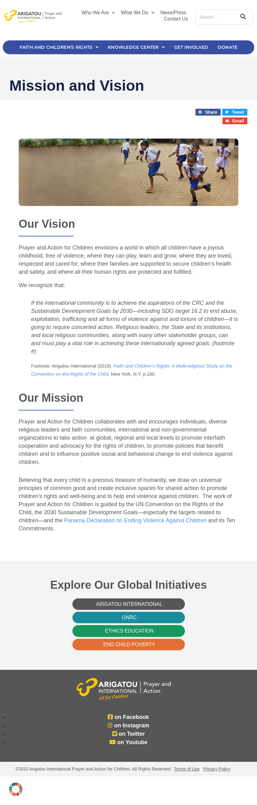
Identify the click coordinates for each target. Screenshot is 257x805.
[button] (208, 112)
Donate (228, 47)
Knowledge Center (136, 47)
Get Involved (191, 47)
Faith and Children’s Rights (59, 47)
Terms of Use (187, 768)
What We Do (137, 13)
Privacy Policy (216, 768)
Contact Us (176, 18)
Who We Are (98, 13)
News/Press (173, 12)
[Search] (242, 17)
